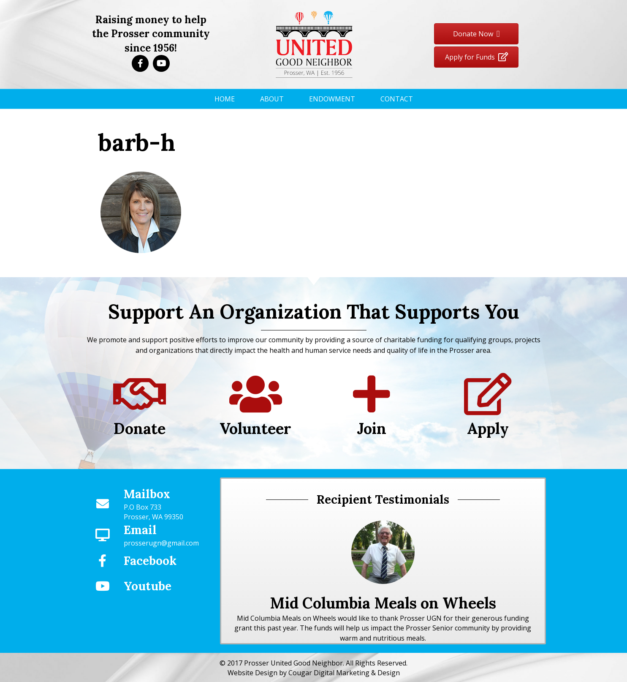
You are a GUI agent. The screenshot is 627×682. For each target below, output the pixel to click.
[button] (140, 63)
